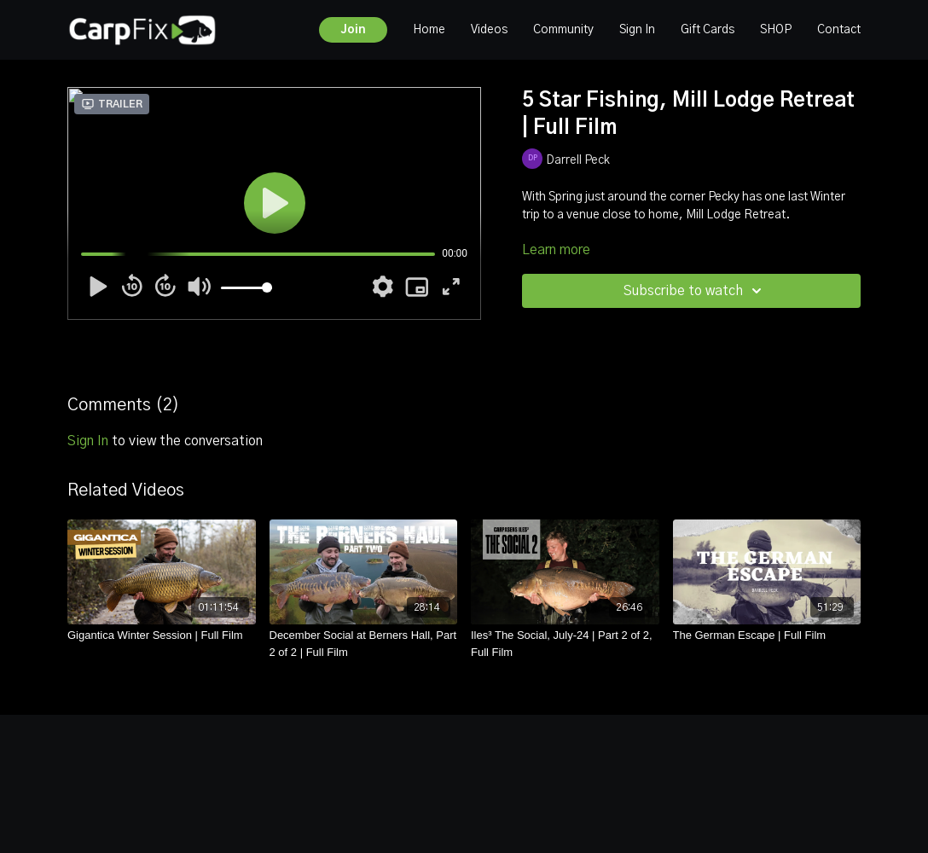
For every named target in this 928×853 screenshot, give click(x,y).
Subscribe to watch (695, 291)
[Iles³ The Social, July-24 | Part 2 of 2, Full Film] (565, 643)
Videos (489, 30)
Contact (839, 30)
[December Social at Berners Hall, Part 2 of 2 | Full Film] (364, 643)
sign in (87, 441)
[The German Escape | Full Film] (767, 635)
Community (563, 30)
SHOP (776, 30)
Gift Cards (707, 30)
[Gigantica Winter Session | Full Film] (161, 635)
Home (429, 30)
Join (353, 30)
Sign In (637, 30)
